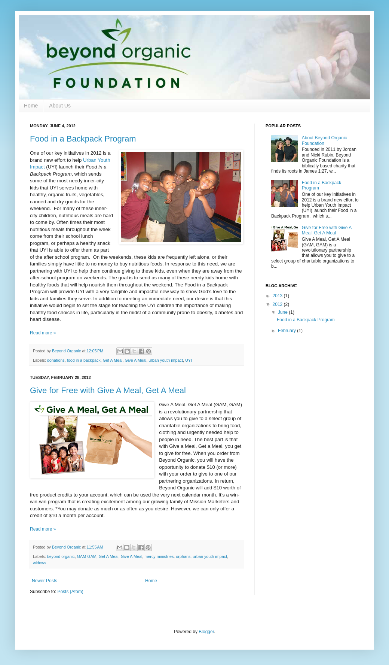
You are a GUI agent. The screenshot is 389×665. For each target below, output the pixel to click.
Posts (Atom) (70, 591)
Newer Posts (44, 580)
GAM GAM (87, 556)
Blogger (206, 631)
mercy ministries (159, 556)
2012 (278, 304)
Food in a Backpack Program (83, 138)
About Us (60, 106)
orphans (183, 556)
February (287, 330)
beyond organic (61, 556)
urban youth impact (165, 360)
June (283, 312)
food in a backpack (84, 360)
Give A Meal (136, 360)
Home (31, 106)
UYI (188, 360)
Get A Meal (113, 360)
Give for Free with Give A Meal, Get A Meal (108, 390)
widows (39, 563)
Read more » (43, 332)
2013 (278, 295)
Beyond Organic (67, 351)
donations (56, 360)
